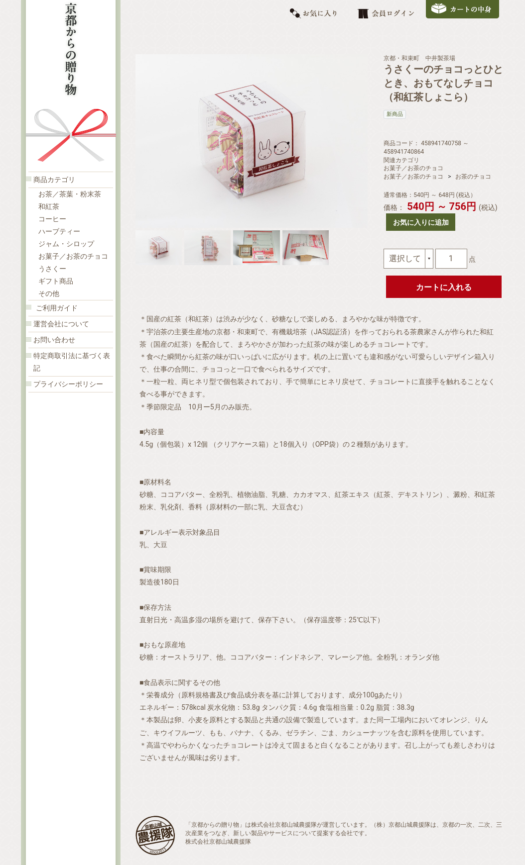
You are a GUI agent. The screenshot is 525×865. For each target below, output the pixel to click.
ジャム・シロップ (66, 244)
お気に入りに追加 (421, 222)
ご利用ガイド (57, 308)
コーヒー (52, 219)
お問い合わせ (54, 340)
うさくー (52, 269)
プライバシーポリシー (68, 384)
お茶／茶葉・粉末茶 (69, 194)
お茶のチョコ (473, 176)
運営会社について (61, 324)
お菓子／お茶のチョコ (73, 256)
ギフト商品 (55, 281)
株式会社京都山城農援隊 (218, 841)
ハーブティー (59, 231)
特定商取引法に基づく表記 (71, 362)
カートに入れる (444, 287)
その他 (48, 293)
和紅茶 (48, 206)
